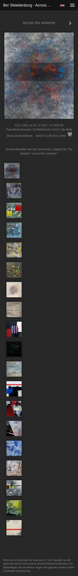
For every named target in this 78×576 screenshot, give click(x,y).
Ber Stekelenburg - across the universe (30, 5)
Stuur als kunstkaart (39, 135)
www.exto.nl (40, 560)
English (62, 5)
